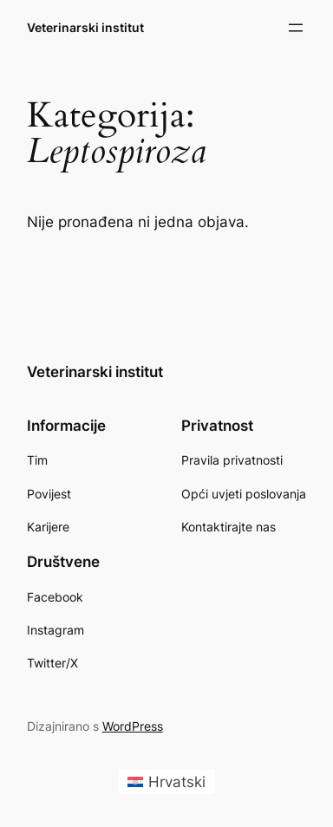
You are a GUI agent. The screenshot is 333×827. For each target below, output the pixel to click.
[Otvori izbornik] (295, 27)
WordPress (132, 726)
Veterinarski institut (85, 27)
